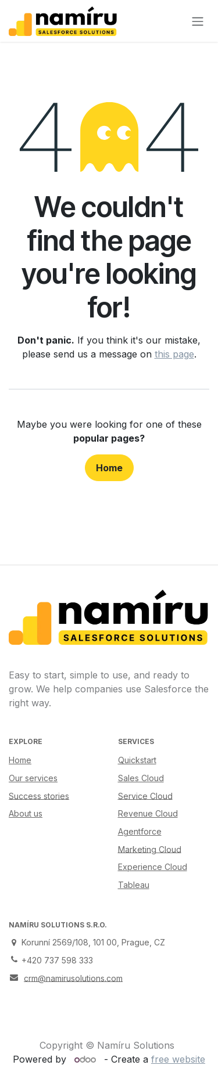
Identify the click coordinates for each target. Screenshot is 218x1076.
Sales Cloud (141, 778)
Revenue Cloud (148, 813)
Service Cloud (145, 795)
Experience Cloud (152, 867)
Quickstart (137, 760)
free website (178, 1059)
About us (25, 813)
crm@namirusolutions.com (73, 978)
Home (109, 468)
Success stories (39, 795)
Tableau (133, 885)
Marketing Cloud (149, 849)
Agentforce (140, 831)
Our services (33, 778)
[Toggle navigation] (197, 21)
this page (174, 354)
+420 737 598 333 (57, 960)
